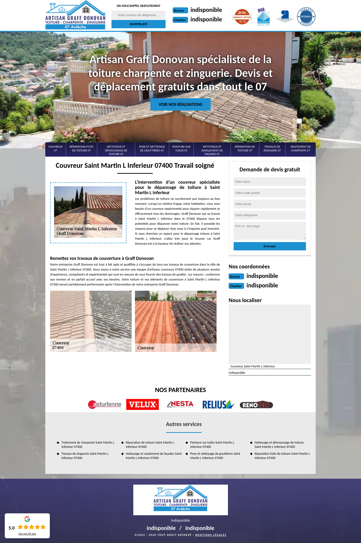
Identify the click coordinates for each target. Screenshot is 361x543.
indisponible (206, 10)
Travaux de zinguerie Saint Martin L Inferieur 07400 (84, 456)
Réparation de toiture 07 (245, 148)
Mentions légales (211, 535)
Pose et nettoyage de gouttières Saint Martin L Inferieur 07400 (215, 456)
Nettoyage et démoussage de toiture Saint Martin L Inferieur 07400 (279, 444)
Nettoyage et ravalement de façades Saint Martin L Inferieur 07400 (154, 456)
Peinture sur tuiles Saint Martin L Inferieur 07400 (212, 444)
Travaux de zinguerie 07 (272, 148)
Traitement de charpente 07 (300, 148)
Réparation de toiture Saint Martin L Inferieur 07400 (150, 444)
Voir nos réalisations (180, 104)
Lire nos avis (27, 533)
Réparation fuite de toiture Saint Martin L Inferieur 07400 (282, 456)
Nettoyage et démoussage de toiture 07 (116, 150)
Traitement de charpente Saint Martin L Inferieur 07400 (87, 444)
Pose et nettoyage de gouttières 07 (152, 148)
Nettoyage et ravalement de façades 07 (212, 150)
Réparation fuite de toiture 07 (81, 148)
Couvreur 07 (55, 148)
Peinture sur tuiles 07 (181, 148)
